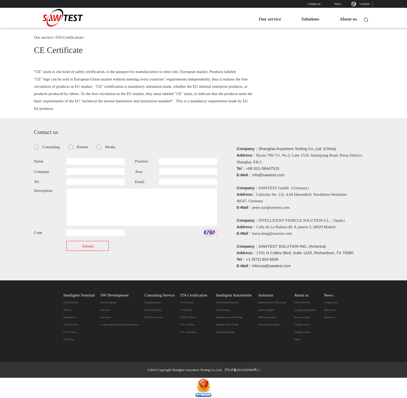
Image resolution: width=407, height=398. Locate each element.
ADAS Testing (222, 310)
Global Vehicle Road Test (227, 302)
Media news (329, 317)
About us (344, 19)
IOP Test (67, 310)
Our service (265, 19)
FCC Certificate (187, 324)
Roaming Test (69, 317)
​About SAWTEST (302, 302)
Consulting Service (159, 295)
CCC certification (188, 332)
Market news (330, 310)
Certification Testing (225, 332)
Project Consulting (152, 310)
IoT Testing (68, 339)
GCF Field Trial (70, 302)
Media (110, 147)
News (338, 3)
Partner (82, 147)
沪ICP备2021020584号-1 (242, 370)
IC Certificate (186, 310)
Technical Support (266, 310)
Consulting (51, 147)
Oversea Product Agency (269, 324)
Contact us (314, 3)
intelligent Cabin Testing (227, 324)
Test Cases (105, 310)
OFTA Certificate (188, 317)
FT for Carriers (70, 332)
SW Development (114, 295)
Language (365, 3)
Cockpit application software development (119, 324)
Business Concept (302, 317)
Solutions (306, 19)
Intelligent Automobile (234, 295)
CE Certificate (186, 302)
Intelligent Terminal (79, 295)
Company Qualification (304, 310)
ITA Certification (69, 37)
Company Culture (302, 332)
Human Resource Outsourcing (272, 302)
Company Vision (301, 324)
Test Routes (105, 317)
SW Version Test (70, 324)
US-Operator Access (153, 317)
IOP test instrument (267, 317)
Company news (331, 302)
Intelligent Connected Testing (229, 317)
